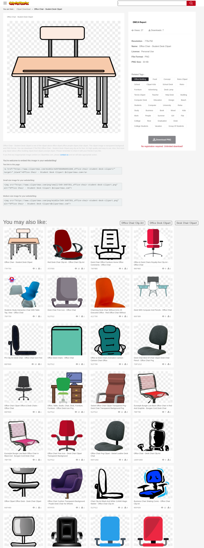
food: (27, 536)
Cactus (55, 520)
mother (58, 528)
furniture (138, 90)
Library (111, 532)
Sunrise (112, 520)
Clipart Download (24, 9)
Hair (104, 528)
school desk (168, 84)
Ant (35, 524)
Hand (143, 528)
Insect (117, 524)
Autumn (42, 520)
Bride (46, 528)
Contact (156, 543)
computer (152, 105)
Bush (133, 520)
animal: (28, 524)
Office (131, 532)
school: (28, 532)
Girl (109, 528)
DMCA (163, 543)
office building (140, 79)
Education (80, 532)
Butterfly (50, 524)
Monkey (128, 524)
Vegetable (97, 536)
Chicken (62, 524)
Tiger (152, 524)
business (149, 110)
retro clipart (182, 79)
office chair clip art (132, 223)
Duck (78, 524)
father (119, 528)
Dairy (42, 536)
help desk (169, 95)
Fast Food (62, 536)
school (137, 84)
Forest (150, 520)
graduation (162, 121)
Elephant (91, 524)
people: (28, 528)
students (137, 105)
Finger (137, 528)
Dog (73, 524)
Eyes (86, 528)
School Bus (89, 532)
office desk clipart (160, 223)
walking (93, 528)
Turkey (158, 524)
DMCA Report (139, 22)
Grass (92, 520)
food (155, 79)
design (171, 100)
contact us (64, 155)
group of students (176, 126)
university (167, 105)
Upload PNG (173, 543)
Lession (154, 532)
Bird (44, 524)
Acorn (35, 520)
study (136, 110)
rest (149, 121)
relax (180, 105)
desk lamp (168, 90)
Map (96, 532)
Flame (78, 520)
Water (127, 520)
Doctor (76, 528)
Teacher (44, 532)
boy (113, 528)
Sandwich (81, 536)
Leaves (49, 520)
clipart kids (151, 84)
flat (182, 116)
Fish (96, 524)
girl (172, 116)
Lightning (99, 520)
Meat (74, 536)
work (136, 116)
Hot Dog (144, 536)
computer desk (140, 100)
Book (50, 532)
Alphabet (138, 532)
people (148, 116)
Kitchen (105, 536)
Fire (73, 520)
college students (141, 126)
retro (182, 84)
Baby (41, 528)
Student (36, 532)
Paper (125, 532)
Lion (122, 524)
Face (131, 528)
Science (119, 532)
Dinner (112, 536)
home (99, 528)
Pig (140, 524)
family (52, 528)
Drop (144, 520)
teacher (155, 95)
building (183, 95)
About (130, 543)
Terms (137, 543)
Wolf (164, 524)
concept (167, 79)
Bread (130, 536)
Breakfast (35, 536)
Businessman (67, 528)
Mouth (125, 528)
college (137, 121)
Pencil (73, 532)
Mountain (120, 520)
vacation (158, 126)
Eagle (84, 524)
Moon (106, 520)
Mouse (135, 524)
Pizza (118, 536)
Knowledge (104, 532)
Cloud (138, 520)
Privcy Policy (146, 543)
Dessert (48, 536)
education (158, 100)
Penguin (146, 524)
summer (161, 116)
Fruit (69, 536)
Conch (62, 520)
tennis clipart (139, 95)
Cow (68, 524)
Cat (56, 524)
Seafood (89, 536)
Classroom (57, 532)
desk (176, 121)
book (162, 110)
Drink (55, 536)
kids (184, 110)
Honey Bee (109, 524)
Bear (39, 524)
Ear (82, 528)
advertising (152, 90)
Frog (102, 524)
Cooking (137, 536)
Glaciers (85, 520)
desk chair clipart (187, 223)
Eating (124, 536)
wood (173, 110)
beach (183, 100)
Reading (66, 532)
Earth (68, 520)
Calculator (146, 532)
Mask (35, 528)
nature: (28, 520)
